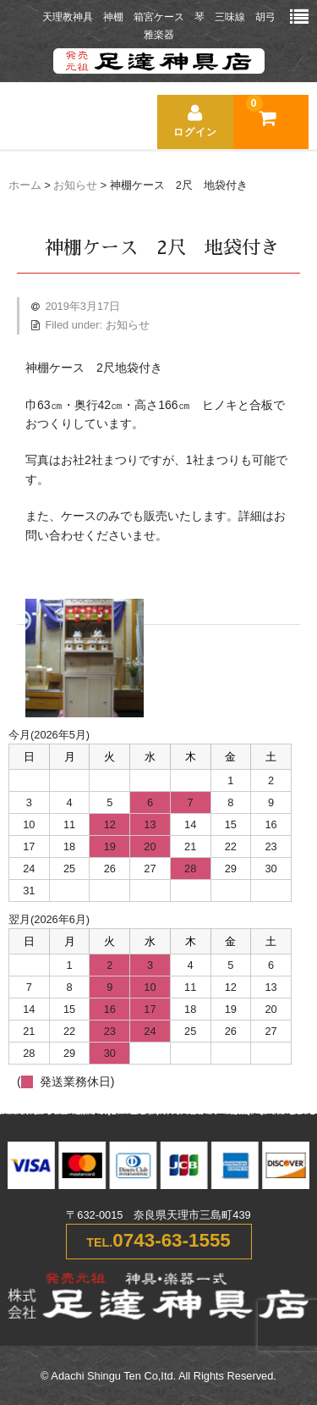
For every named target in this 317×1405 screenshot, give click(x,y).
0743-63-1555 (171, 1240)
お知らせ (75, 185)
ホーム (24, 185)
